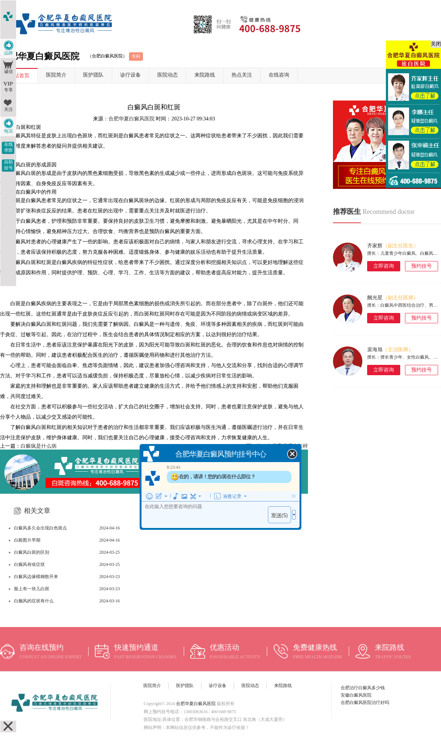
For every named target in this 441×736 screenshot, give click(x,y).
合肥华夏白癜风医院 (131, 119)
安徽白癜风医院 (356, 695)
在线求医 (8, 147)
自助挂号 (8, 164)
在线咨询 (279, 75)
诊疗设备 (130, 75)
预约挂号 (421, 266)
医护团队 (93, 75)
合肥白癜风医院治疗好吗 (365, 702)
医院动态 (167, 75)
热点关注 (242, 75)
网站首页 (19, 75)
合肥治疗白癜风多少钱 (363, 687)
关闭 (436, 44)
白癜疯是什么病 (39, 446)
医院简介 (56, 75)
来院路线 (204, 75)
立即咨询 (383, 266)
